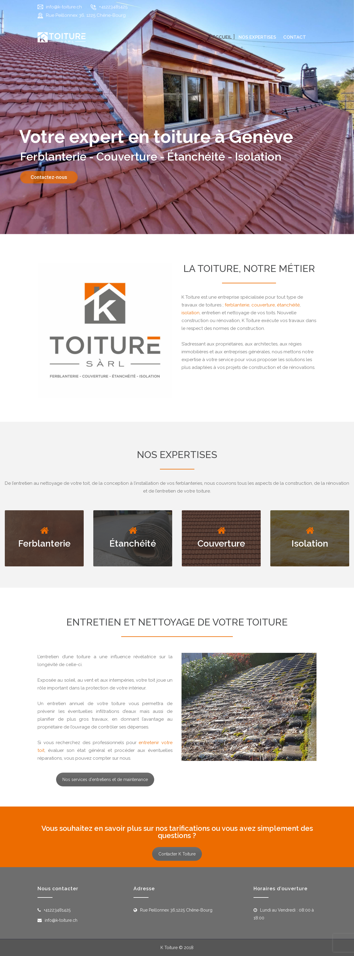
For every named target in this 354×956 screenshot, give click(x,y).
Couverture (221, 543)
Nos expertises (257, 37)
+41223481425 (113, 7)
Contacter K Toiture (177, 854)
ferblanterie (237, 305)
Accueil (222, 37)
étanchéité (288, 305)
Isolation (310, 543)
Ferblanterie (44, 543)
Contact (294, 37)
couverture (263, 305)
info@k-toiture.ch (64, 7)
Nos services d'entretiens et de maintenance (105, 779)
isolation (191, 312)
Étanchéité (133, 543)
